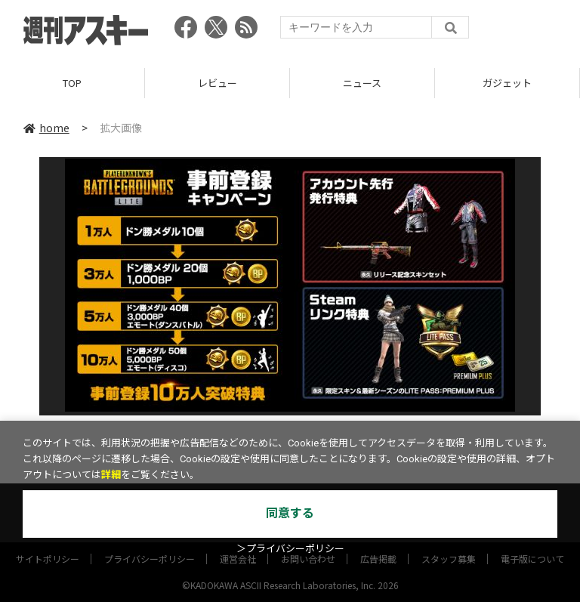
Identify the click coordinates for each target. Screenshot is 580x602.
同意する (290, 513)
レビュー (217, 83)
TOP (72, 83)
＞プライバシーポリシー (290, 548)
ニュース (362, 83)
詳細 (111, 474)
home (46, 127)
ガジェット (507, 83)
